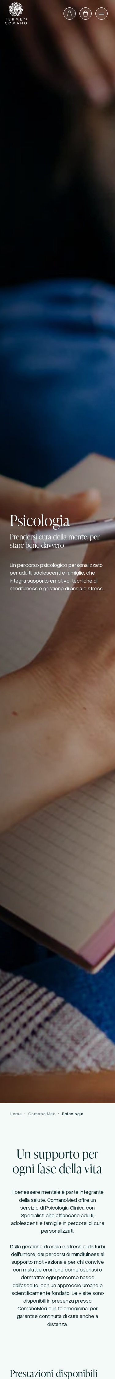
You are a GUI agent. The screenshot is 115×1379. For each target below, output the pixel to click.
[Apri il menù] (101, 13)
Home (16, 1113)
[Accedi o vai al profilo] (69, 13)
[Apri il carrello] (85, 13)
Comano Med (42, 1113)
